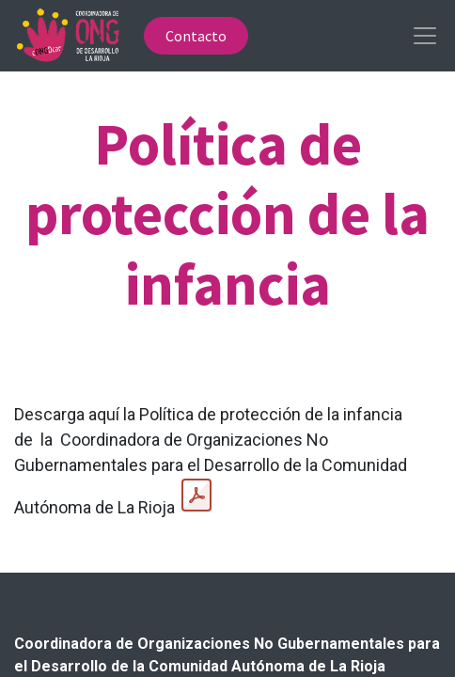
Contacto (196, 35)
